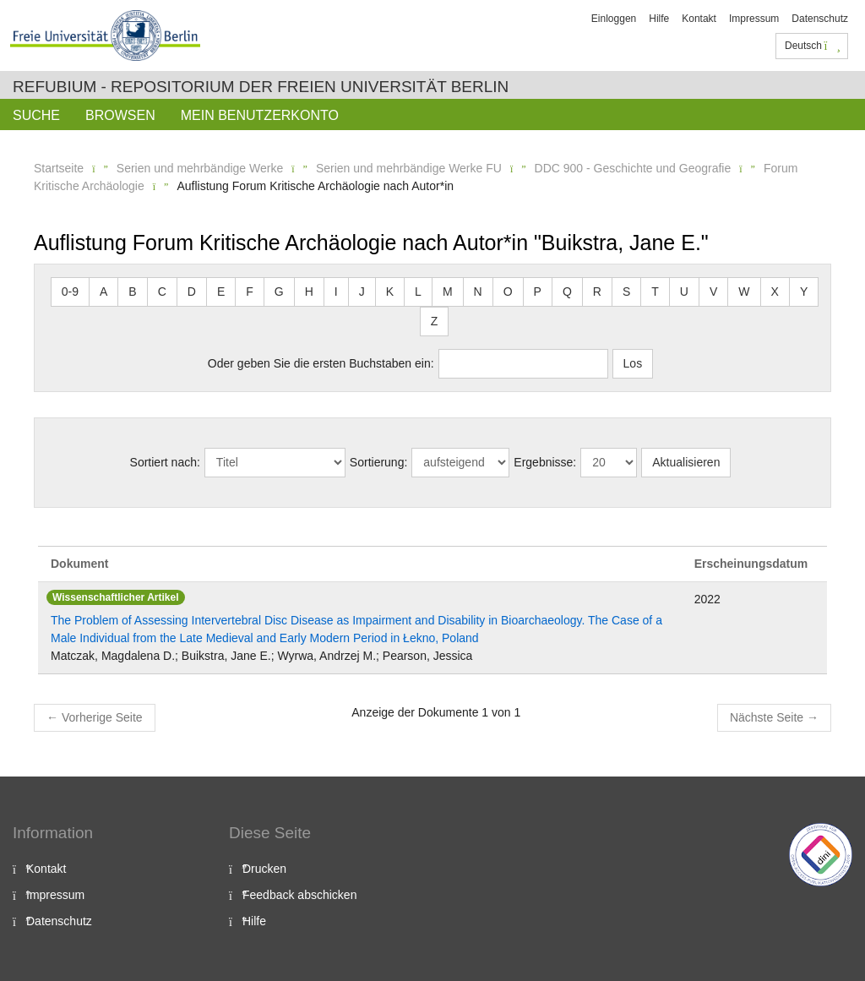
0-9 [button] (70, 291)
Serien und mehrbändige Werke (200, 168)
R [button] (597, 291)
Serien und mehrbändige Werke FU (409, 168)
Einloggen (613, 19)
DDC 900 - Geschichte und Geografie (633, 168)
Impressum (754, 19)
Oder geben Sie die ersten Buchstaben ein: (321, 363)
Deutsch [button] (813, 46)
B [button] (132, 291)
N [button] (478, 291)
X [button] (775, 291)
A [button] (103, 291)
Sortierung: (378, 462)
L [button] (418, 291)
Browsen (120, 115)
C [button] (162, 291)
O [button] (508, 291)
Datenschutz (820, 19)
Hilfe (659, 19)
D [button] (192, 291)
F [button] (249, 291)
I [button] (336, 291)
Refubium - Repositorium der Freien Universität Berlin (261, 86)
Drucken (264, 868)
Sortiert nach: (165, 462)
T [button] (655, 291)
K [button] (390, 291)
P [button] (537, 291)
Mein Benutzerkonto (260, 115)
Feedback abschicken (299, 895)
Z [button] (434, 321)
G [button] (279, 291)
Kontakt (699, 19)
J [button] (362, 291)
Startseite (59, 168)
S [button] (626, 291)
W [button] (743, 291)
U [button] (684, 291)
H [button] (309, 291)
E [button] (221, 291)
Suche (36, 115)
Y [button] (804, 291)
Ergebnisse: (545, 462)
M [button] (448, 291)
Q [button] (567, 291)
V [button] (713, 291)
